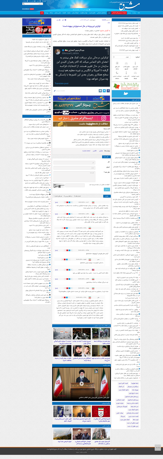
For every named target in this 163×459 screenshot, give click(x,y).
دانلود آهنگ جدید (124, 390)
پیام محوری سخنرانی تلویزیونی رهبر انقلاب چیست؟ (37, 191)
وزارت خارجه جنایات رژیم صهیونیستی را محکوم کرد (38, 233)
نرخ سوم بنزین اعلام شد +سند (129, 38)
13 (72, 202)
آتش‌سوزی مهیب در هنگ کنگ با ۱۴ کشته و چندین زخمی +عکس (127, 327)
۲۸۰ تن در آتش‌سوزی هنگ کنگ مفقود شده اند (126, 274)
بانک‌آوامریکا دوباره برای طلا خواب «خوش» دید (127, 35)
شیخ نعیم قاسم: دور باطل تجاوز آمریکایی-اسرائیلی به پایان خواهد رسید (127, 374)
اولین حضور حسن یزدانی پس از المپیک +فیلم (63, 423)
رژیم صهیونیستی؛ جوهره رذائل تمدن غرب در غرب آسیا (126, 163)
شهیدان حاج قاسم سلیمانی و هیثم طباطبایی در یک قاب (83, 446)
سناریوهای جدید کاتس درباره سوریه (39, 124)
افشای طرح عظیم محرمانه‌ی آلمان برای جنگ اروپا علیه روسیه (126, 228)
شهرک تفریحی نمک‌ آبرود (64, 445)
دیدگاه (51, 13)
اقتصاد (64, 13)
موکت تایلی (120, 413)
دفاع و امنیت (92, 13)
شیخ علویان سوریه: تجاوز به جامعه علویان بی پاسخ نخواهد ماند (126, 133)
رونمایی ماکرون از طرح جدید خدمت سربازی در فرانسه (127, 203)
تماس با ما (32, 1)
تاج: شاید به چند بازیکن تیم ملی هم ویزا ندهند (38, 43)
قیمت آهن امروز (123, 383)
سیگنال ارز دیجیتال (133, 387)
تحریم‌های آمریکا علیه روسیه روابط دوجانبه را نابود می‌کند (126, 207)
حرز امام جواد (134, 406)
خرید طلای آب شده (133, 426)
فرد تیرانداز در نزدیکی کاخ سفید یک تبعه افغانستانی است (128, 290)
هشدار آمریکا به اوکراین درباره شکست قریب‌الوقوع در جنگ (128, 347)
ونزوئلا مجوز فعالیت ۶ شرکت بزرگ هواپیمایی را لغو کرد (126, 168)
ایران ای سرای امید (43, 255)
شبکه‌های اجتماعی (101, 13)
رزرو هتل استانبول (133, 400)
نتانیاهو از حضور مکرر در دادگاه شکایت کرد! (126, 378)
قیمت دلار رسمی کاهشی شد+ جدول (128, 26)
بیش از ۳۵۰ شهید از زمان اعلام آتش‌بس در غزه (37, 242)
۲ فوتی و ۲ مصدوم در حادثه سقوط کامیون (37, 103)
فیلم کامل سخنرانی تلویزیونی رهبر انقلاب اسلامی (94, 399)
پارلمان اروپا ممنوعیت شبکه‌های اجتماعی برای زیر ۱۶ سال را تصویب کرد (126, 343)
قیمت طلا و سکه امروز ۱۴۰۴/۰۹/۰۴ (128, 41)
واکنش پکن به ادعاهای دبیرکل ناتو (99, 137)
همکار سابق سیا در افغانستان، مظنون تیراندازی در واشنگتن (128, 265)
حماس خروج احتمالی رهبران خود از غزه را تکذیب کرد (94, 132)
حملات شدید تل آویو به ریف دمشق (128, 143)
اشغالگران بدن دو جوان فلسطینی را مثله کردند (82, 361)
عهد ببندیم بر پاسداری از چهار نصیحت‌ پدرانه (36, 97)
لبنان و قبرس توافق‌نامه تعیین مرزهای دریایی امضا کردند (128, 352)
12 (72, 288)
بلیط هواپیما (134, 383)
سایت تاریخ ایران (133, 393)
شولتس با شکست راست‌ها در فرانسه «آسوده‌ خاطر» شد (93, 135)
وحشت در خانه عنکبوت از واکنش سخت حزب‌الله (128, 315)
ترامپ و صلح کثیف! (132, 150)
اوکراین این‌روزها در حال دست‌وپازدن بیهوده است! (81, 26)
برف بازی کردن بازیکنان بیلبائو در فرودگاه (37, 295)
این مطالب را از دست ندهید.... (101, 326)
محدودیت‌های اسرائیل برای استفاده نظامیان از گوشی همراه (127, 193)
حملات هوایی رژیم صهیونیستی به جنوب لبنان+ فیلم (128, 224)
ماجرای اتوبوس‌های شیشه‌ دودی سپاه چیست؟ (39, 80)
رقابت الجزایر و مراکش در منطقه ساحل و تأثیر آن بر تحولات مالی (127, 370)
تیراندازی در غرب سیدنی (131, 122)
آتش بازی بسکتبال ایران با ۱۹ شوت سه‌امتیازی (39, 66)
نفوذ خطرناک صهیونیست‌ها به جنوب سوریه (126, 183)
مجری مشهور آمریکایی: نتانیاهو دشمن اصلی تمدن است (126, 256)
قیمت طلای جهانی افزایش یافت (129, 31)
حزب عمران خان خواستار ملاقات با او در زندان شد (126, 104)
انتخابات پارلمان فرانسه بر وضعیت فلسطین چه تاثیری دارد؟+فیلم (90, 142)
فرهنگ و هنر (75, 13)
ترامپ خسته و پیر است (131, 298)
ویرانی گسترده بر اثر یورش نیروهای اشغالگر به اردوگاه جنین (37, 121)
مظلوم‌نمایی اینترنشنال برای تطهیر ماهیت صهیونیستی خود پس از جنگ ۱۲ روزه (127, 356)
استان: (137, 57)
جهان (109, 13)
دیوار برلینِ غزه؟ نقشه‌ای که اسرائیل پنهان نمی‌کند (37, 291)
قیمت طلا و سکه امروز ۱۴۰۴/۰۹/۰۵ (128, 23)
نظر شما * (107, 172)
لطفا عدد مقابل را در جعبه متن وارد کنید (99, 185)
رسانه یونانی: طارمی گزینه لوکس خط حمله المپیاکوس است (37, 94)
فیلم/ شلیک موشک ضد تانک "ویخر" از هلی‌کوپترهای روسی (92, 145)
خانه (139, 13)
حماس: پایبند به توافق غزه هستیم (128, 211)
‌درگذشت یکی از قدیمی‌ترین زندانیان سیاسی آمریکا (127, 306)
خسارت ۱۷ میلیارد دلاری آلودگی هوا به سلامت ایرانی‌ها (62, 343)
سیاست (134, 13)
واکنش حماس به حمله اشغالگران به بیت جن (125, 108)
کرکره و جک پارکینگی (132, 413)
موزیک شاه (135, 390)
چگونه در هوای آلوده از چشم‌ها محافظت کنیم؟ (63, 361)
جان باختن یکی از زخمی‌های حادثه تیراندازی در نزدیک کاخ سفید (127, 140)
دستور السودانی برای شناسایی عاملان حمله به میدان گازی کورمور (126, 215)
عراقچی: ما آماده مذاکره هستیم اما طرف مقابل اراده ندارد (128, 311)
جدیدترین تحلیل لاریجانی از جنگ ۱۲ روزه (37, 100)
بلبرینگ (123, 416)
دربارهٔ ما (25, 1)
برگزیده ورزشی (106, 405)
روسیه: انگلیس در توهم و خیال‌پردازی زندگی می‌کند (127, 320)
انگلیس (95, 151)
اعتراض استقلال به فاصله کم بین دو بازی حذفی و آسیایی (38, 148)
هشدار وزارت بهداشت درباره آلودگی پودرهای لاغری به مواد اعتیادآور (37, 251)
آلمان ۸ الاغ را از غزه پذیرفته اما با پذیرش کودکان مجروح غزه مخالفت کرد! (127, 154)
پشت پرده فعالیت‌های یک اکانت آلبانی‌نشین (36, 209)
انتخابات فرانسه (86, 151)
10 (64, 202)
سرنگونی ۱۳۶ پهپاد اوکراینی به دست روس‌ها (126, 125)
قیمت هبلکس (120, 400)
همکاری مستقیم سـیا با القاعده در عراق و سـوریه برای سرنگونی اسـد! (127, 233)
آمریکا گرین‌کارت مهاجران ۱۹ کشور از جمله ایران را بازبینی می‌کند (127, 119)
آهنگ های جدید (124, 420)
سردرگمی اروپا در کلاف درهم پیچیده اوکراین (126, 236)
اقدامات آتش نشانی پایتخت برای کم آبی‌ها (37, 276)
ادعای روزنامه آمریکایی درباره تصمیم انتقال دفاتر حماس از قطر (91, 140)
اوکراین (101, 151)
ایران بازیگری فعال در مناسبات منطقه (38, 265)
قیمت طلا (135, 420)
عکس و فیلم (58, 13)
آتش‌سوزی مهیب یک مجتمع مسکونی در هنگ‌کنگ (102, 446)
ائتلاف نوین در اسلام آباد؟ (42, 297)
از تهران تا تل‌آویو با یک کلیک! (40, 39)
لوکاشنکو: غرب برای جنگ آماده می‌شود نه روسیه (127, 251)
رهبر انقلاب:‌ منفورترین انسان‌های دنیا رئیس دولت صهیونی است (37, 75)
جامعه (68, 13)
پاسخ (56, 202)
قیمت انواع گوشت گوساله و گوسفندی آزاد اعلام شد (127, 47)
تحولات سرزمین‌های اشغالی (119, 13)
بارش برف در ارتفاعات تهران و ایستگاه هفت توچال (37, 48)
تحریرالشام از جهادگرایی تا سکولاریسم (38, 206)
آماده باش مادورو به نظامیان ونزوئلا (128, 136)
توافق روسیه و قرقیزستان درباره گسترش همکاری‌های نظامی (128, 285)
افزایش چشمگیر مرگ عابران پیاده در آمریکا (126, 339)
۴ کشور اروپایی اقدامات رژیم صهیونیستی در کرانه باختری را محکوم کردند (127, 175)
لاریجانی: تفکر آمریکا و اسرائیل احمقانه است (36, 51)
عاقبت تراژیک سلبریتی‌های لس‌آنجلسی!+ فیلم (37, 57)
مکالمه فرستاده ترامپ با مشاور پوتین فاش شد (127, 336)
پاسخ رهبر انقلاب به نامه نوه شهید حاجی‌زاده (101, 361)
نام (109, 162)
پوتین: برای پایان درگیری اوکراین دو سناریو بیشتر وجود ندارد (127, 128)
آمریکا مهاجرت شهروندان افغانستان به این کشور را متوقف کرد (127, 260)
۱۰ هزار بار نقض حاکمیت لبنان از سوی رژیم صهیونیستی (127, 179)
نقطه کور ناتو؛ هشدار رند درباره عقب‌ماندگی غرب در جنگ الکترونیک (127, 295)
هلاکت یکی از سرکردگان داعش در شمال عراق (125, 239)
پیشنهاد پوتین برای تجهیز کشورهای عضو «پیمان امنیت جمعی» (127, 242)
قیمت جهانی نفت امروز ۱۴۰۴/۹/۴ (128, 50)
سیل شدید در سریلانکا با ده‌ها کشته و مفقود (125, 115)
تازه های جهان (136, 100)
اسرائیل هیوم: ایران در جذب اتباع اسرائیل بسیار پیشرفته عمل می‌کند (127, 159)
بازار (42, 13)
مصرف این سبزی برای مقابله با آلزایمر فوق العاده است (37, 89)
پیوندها (46, 13)
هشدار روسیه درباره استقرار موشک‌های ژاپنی (125, 171)
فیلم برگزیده (106, 367)
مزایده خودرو (119, 403)
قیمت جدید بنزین (133, 416)
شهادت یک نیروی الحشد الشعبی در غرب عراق (127, 331)
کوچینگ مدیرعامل (122, 406)
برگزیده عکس (106, 429)
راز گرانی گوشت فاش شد (131, 43)
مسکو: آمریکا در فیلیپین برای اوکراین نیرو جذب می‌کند (127, 189)
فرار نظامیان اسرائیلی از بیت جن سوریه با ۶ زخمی (37, 144)
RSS (44, 1)
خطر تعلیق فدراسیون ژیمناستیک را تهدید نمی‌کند (82, 423)
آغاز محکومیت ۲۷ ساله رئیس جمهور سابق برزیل (127, 361)
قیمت (138, 20)
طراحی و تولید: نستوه (81, 456)
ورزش (129, 13)
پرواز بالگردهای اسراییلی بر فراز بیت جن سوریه (128, 112)
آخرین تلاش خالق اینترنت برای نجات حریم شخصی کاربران (127, 302)
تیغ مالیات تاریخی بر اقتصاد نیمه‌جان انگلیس (125, 185)
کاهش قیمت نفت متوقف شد (130, 28)
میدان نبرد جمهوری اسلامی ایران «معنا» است (36, 283)
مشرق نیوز (125, 5)
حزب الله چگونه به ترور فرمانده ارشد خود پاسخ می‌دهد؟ (127, 269)
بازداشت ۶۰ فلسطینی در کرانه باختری (127, 323)
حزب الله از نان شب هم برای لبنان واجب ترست (128, 365)
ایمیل (108, 167)
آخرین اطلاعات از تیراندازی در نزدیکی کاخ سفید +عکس (127, 281)
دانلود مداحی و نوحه (132, 403)
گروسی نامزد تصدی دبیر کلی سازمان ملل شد (125, 199)
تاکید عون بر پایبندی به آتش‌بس (129, 197)
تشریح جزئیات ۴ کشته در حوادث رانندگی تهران (82, 343)
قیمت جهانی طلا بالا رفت (42, 173)
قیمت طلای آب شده (132, 423)
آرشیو (39, 1)
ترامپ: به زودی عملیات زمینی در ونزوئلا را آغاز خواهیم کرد (127, 147)
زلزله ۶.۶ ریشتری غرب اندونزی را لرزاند (127, 277)
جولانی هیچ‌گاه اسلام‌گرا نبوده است (39, 194)
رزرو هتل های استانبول (131, 397)
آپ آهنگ (121, 387)
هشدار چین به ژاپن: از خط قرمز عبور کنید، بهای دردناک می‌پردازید (127, 247)
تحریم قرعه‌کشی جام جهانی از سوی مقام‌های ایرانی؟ (102, 423)
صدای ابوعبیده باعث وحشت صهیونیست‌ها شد (37, 106)
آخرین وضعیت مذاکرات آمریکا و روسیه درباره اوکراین (126, 219)
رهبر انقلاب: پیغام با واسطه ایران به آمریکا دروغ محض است (37, 62)
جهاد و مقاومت (83, 13)
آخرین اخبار (47, 116)
